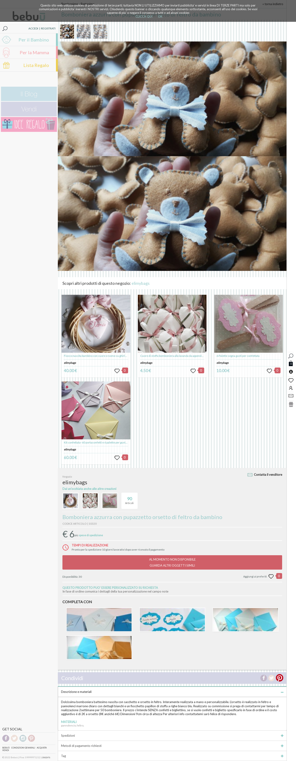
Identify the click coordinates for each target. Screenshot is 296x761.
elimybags (141, 283)
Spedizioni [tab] (172, 735)
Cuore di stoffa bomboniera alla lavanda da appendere (173, 356)
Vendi (5, 750)
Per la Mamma (34, 52)
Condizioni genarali (23, 747)
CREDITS (46, 757)
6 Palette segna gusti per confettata (237, 356)
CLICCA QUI (144, 16)
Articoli (129, 499)
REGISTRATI (48, 28)
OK (160, 16)
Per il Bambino (33, 39)
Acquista (42, 747)
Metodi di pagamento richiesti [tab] (172, 746)
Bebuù (6, 747)
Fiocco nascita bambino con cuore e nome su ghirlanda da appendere (106, 356)
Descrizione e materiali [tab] (172, 692)
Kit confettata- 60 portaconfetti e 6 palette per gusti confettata (101, 442)
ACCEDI (33, 28)
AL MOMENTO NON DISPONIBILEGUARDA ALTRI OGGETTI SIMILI (172, 562)
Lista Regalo (36, 65)
